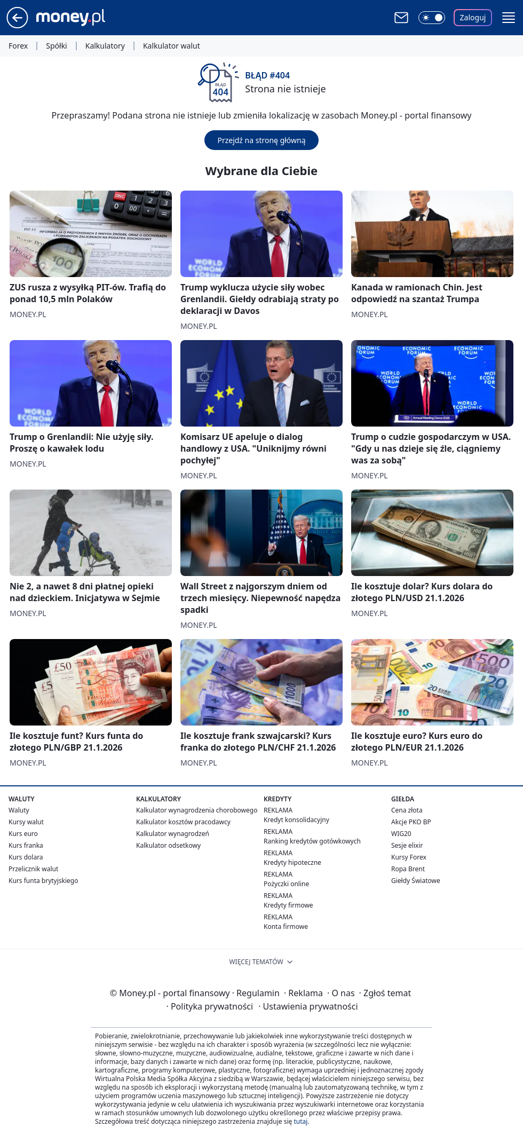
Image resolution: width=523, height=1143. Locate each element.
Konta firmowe (286, 926)
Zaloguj (473, 17)
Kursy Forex (408, 857)
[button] (508, 17)
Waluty (19, 810)
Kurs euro (23, 833)
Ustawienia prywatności (308, 1006)
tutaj (300, 1121)
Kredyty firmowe (288, 905)
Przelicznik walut (33, 868)
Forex (18, 46)
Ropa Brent (408, 868)
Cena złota (407, 810)
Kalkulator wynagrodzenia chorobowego (196, 810)
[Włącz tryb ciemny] (431, 17)
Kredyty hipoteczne (292, 862)
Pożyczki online (286, 883)
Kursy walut (26, 821)
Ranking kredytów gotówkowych (312, 841)
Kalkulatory (105, 46)
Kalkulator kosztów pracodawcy (183, 821)
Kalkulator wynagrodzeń (172, 833)
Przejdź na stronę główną (261, 140)
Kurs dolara (26, 857)
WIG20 (401, 833)
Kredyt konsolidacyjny (296, 819)
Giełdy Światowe (415, 880)
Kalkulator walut (171, 46)
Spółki (56, 46)
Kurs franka (26, 845)
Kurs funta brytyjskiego (43, 880)
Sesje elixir (407, 845)
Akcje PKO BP (411, 821)
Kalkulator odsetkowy (168, 845)
